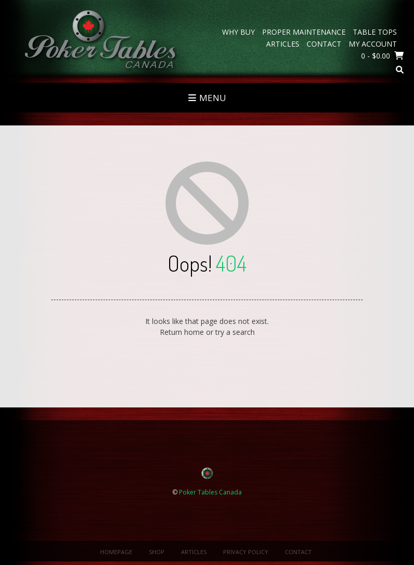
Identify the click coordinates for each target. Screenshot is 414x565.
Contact (324, 44)
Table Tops (375, 32)
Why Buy (238, 32)
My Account (373, 44)
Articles (282, 44)
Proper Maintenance (304, 32)
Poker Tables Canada (210, 492)
